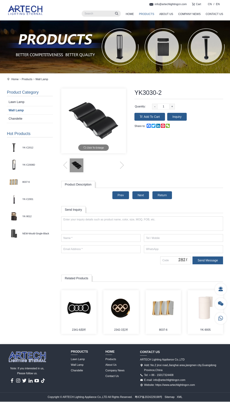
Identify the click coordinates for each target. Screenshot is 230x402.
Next (140, 195)
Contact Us (214, 14)
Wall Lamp (41, 79)
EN (218, 4)
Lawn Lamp (16, 102)
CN (210, 4)
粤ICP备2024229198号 (148, 397)
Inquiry (177, 116)
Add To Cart (150, 116)
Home (130, 14)
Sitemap (170, 397)
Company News (189, 14)
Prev (120, 195)
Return (162, 195)
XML (179, 397)
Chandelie (15, 118)
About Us (166, 14)
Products (146, 14)
